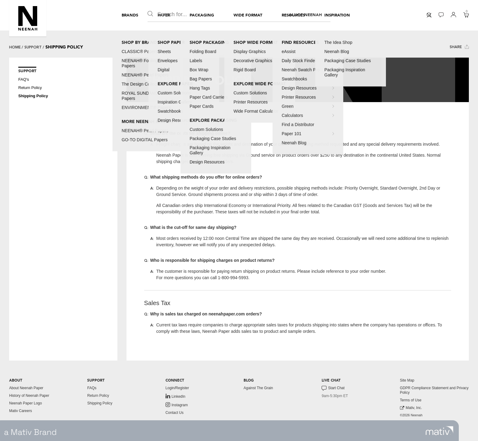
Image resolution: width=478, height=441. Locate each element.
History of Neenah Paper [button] (29, 395)
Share (459, 46)
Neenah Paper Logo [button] (25, 403)
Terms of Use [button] (411, 400)
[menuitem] (129, 15)
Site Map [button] (407, 380)
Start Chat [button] (333, 388)
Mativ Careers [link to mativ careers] (20, 411)
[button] (27, 18)
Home (15, 47)
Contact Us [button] (175, 413)
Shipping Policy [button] (33, 96)
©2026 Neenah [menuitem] (411, 415)
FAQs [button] (91, 388)
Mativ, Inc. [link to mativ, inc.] (411, 408)
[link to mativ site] (439, 430)
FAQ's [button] (23, 79)
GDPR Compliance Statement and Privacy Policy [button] (434, 390)
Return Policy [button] (30, 87)
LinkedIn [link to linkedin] (175, 396)
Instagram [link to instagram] (177, 404)
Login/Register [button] (177, 388)
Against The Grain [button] (258, 388)
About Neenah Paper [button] (26, 388)
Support (33, 47)
